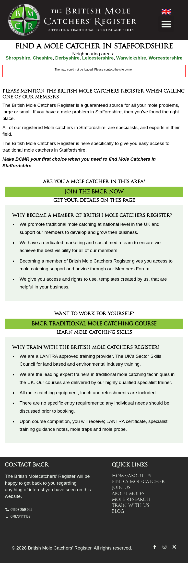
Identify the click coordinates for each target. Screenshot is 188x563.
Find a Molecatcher (138, 481)
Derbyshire (67, 57)
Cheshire (43, 57)
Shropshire (18, 57)
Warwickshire (131, 57)
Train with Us (130, 505)
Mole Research (131, 499)
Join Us (121, 487)
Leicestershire (98, 57)
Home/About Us (131, 476)
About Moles (128, 493)
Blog (118, 511)
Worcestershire (165, 57)
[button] (166, 24)
